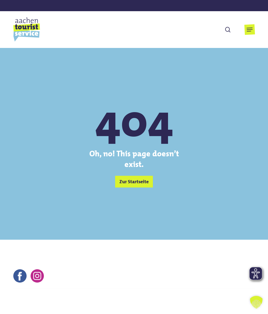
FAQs (244, 298)
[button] (250, 29)
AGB (195, 298)
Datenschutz (219, 298)
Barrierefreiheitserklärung (229, 305)
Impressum (173, 298)
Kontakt (146, 298)
